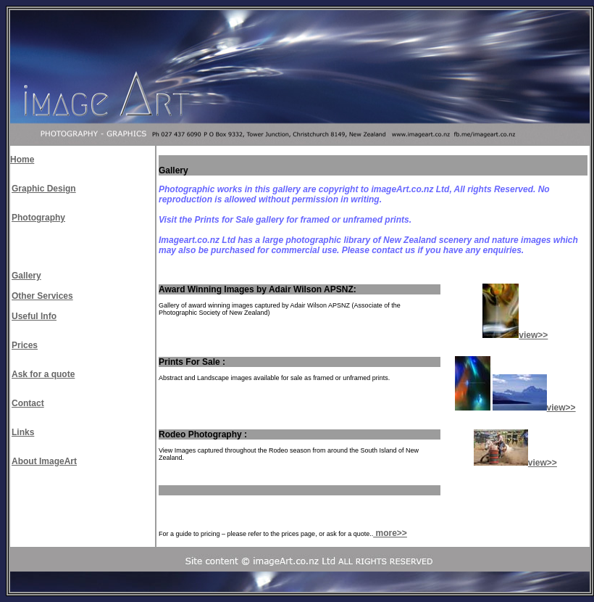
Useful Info (34, 316)
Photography (38, 218)
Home (22, 159)
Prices (25, 345)
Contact (28, 403)
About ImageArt (44, 461)
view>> (533, 335)
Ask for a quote (43, 374)
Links (23, 432)
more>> (390, 533)
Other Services (42, 296)
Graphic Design (44, 189)
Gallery (26, 276)
